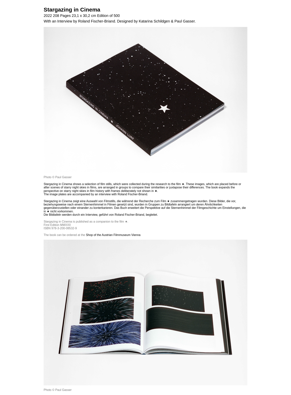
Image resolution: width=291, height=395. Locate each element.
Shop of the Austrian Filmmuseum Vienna (113, 235)
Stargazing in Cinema (72, 10)
